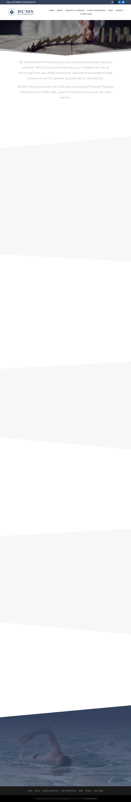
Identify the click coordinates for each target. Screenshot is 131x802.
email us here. (45, 421)
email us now (103, 341)
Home (51, 11)
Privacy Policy (90, 798)
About (60, 11)
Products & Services (74, 11)
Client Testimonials (96, 11)
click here (47, 594)
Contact (119, 11)
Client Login (86, 14)
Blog (110, 11)
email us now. (122, 508)
